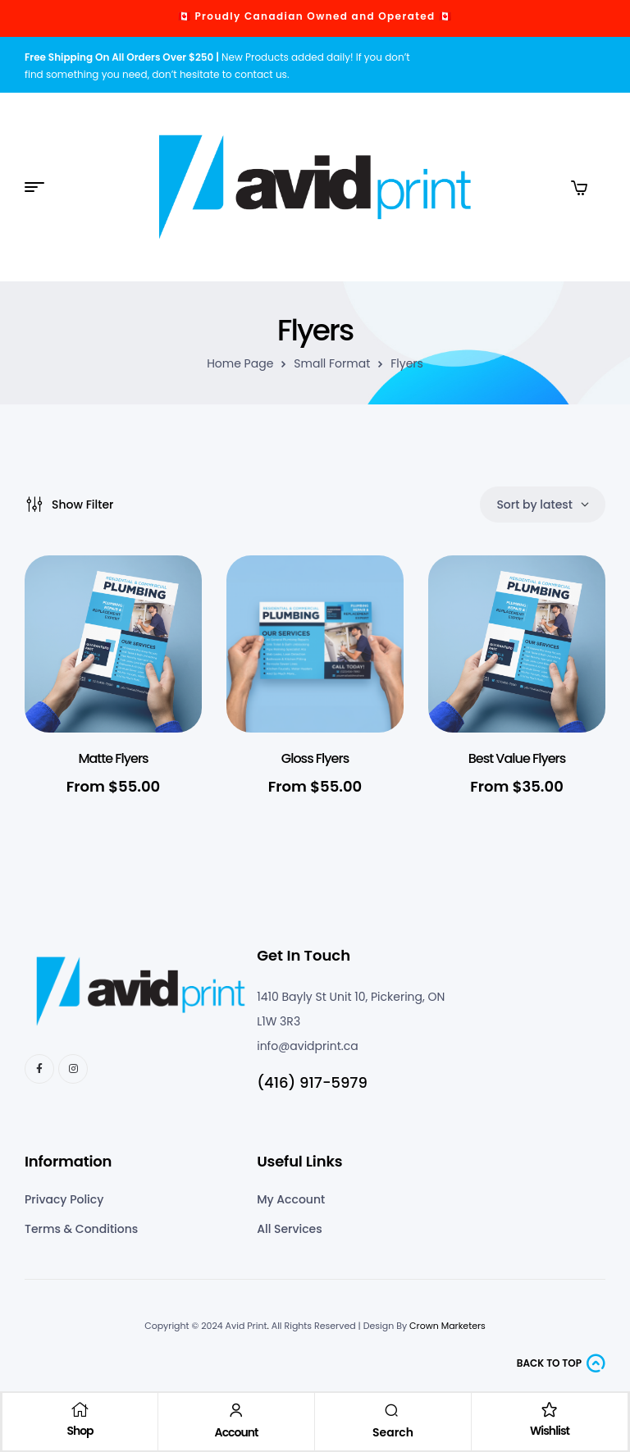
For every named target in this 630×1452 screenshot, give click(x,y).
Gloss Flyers (315, 758)
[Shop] (80, 1408)
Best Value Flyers (517, 758)
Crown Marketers (447, 1325)
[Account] (236, 1409)
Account (236, 1431)
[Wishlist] (549, 1408)
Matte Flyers (113, 758)
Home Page (240, 363)
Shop (80, 1430)
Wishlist (548, 1430)
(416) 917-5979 (312, 1082)
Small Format (332, 363)
